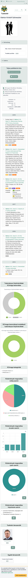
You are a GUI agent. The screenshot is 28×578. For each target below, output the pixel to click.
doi (6, 145)
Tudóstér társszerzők (14, 72)
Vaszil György (7, 541)
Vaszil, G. (7, 121)
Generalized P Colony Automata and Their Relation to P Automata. (15, 151)
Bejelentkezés (21, 1)
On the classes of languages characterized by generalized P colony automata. (15, 180)
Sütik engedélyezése (21, 575)
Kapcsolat (9, 1)
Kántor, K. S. (17, 119)
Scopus (14, 145)
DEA (10, 145)
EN (24, 3)
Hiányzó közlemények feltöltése (12, 91)
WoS (14, 188)
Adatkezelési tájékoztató (7, 572)
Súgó (3, 1)
